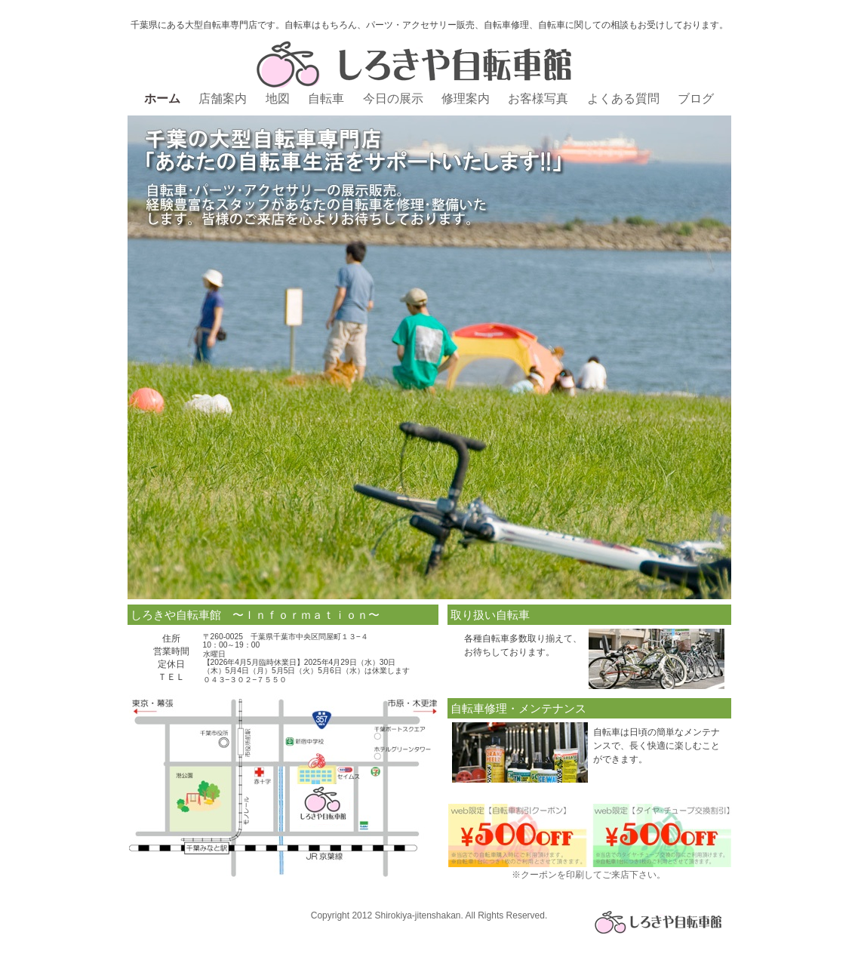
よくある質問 (625, 98)
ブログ (696, 98)
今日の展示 (394, 98)
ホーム (163, 98)
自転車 (327, 98)
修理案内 (467, 98)
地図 (279, 98)
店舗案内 (224, 98)
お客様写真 (539, 98)
